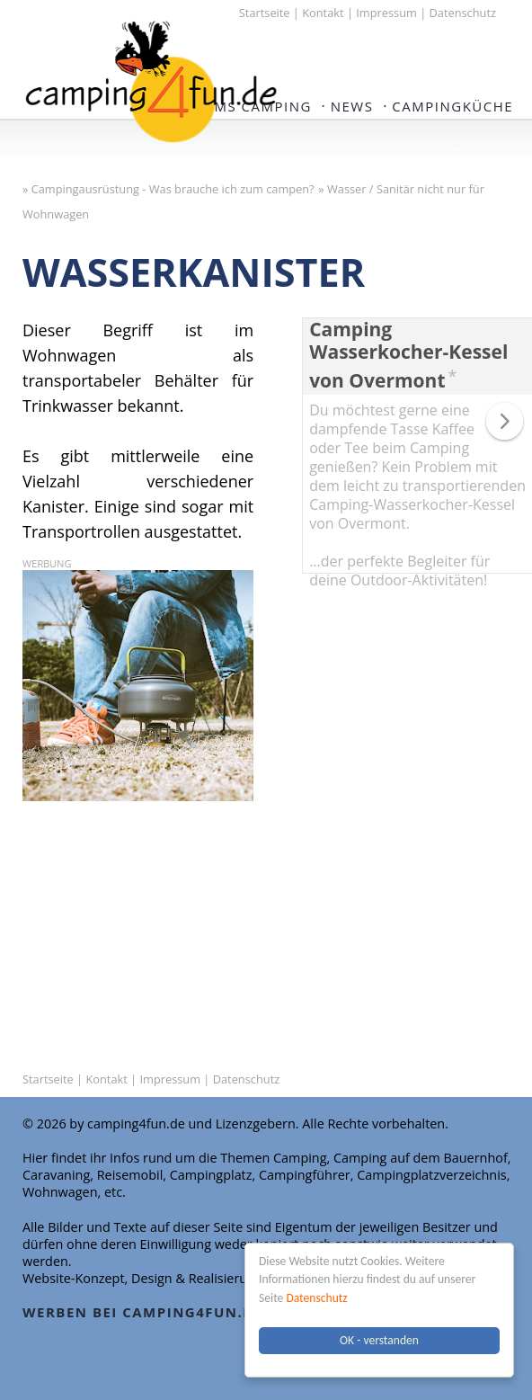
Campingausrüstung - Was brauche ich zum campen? (173, 189)
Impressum (386, 12)
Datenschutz (316, 1298)
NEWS (352, 106)
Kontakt (322, 12)
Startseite (264, 12)
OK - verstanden (379, 1340)
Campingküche (452, 106)
